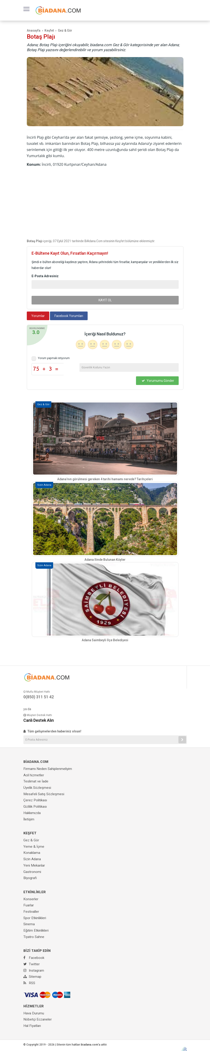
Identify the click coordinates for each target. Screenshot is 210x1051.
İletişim (28, 819)
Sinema (29, 924)
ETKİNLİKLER (34, 892)
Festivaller (31, 912)
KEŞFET (30, 833)
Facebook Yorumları (68, 316)
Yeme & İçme (33, 847)
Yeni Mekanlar (34, 865)
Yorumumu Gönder (158, 380)
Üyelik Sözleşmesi (37, 788)
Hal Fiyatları (32, 1026)
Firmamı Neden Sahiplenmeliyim (47, 769)
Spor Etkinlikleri (34, 918)
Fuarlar (28, 905)
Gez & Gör (31, 840)
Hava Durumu (33, 1013)
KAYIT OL (105, 300)
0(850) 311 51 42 (38, 696)
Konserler (30, 899)
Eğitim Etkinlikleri (36, 930)
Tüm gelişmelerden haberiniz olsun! (52, 731)
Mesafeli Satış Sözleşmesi (43, 794)
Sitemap (32, 977)
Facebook (33, 958)
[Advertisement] (105, 202)
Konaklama (31, 853)
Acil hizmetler (33, 775)
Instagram (33, 970)
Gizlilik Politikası (35, 807)
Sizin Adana (32, 859)
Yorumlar (38, 316)
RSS (29, 983)
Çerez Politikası (35, 800)
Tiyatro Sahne (33, 937)
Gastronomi (32, 872)
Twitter (31, 964)
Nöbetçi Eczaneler (37, 1019)
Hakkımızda (32, 813)
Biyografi (30, 878)
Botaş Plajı (41, 36)
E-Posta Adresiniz (45, 276)
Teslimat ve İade (35, 781)
